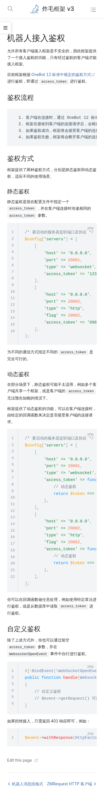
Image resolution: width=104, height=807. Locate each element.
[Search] (10, 9)
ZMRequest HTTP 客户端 (72, 783)
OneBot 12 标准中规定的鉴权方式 (63, 74)
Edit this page (19, 760)
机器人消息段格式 (25, 783)
